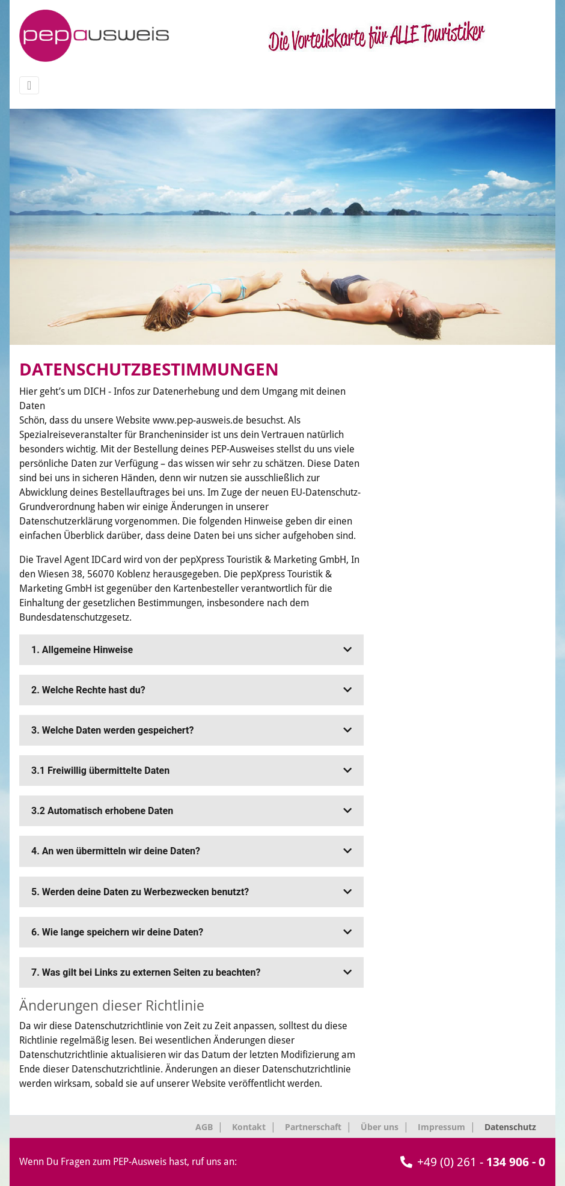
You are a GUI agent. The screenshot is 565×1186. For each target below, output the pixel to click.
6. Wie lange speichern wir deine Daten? (191, 932)
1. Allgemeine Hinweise (191, 649)
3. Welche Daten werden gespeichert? (191, 730)
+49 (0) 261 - (472, 1162)
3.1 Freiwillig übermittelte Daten (191, 770)
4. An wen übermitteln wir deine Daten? (191, 851)
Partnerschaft (313, 1127)
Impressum (441, 1127)
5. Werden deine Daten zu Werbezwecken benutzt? (191, 892)
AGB (204, 1127)
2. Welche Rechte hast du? (191, 690)
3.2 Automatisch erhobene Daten (191, 811)
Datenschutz (510, 1127)
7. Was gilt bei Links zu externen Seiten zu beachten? (191, 972)
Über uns (380, 1127)
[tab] (191, 649)
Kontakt (249, 1127)
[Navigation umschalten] (29, 85)
